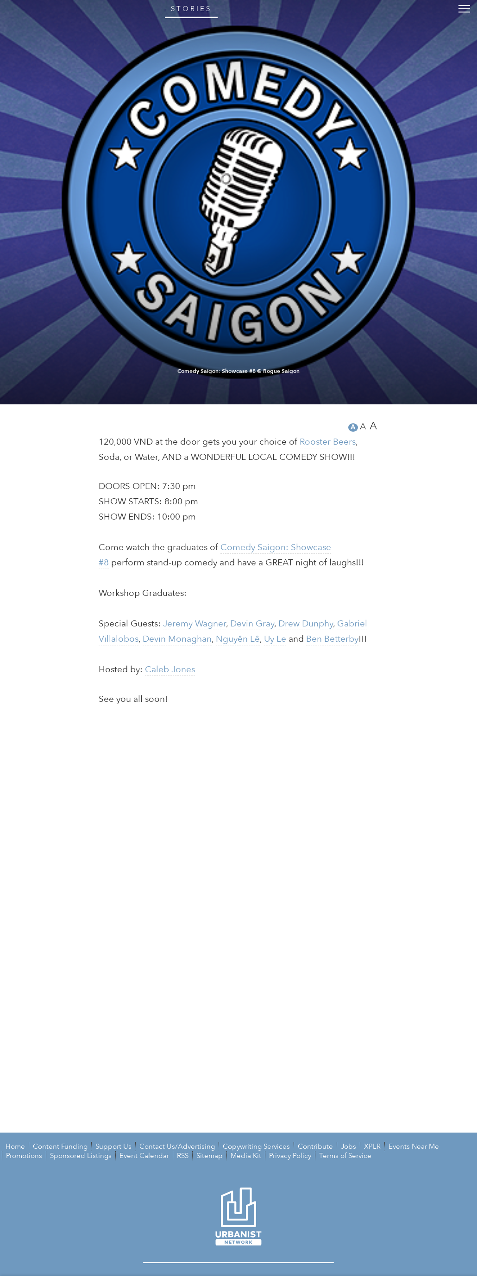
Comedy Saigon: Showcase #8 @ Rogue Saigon (239, 1247)
